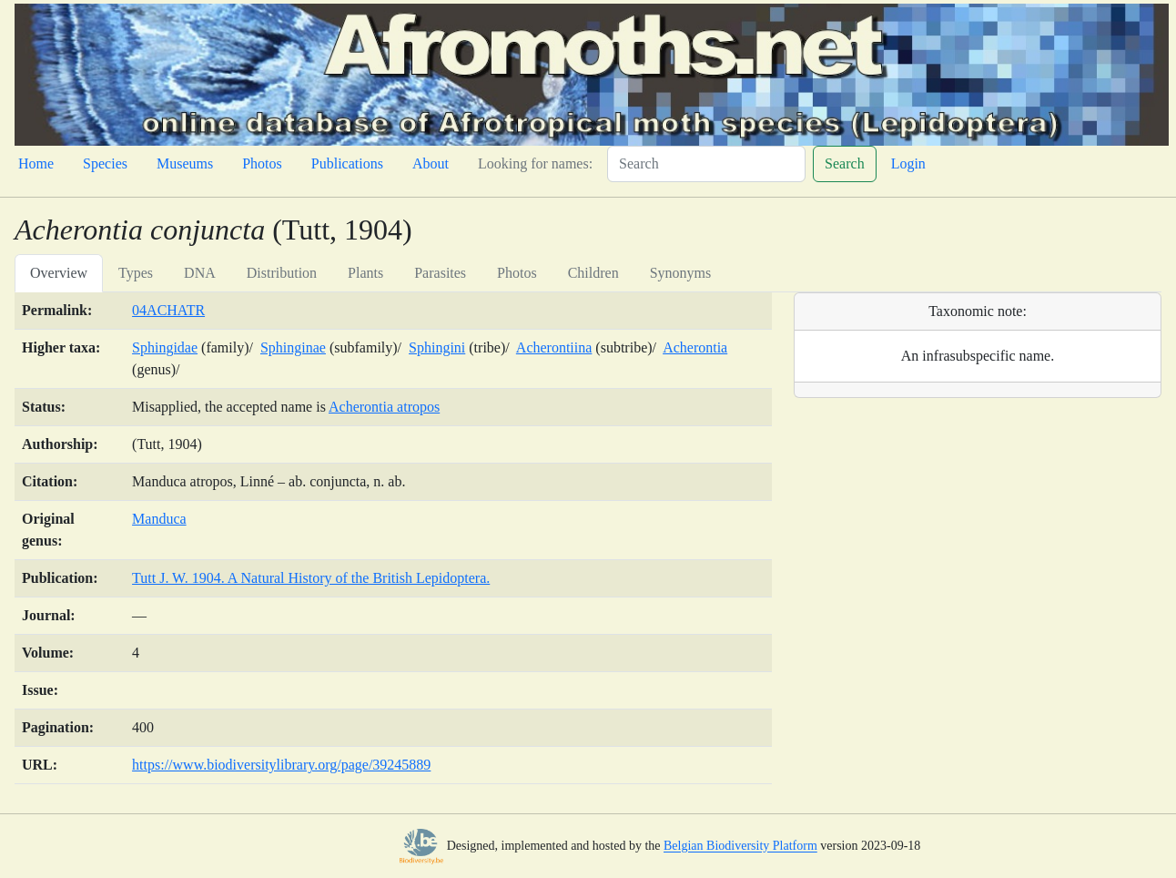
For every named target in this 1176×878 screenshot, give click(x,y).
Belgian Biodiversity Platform (740, 846)
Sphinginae (293, 347)
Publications (347, 163)
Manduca (159, 518)
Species (105, 163)
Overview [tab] (58, 273)
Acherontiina (554, 347)
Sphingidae (165, 347)
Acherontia (695, 347)
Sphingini (437, 347)
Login (908, 163)
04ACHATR (168, 310)
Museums (185, 163)
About (430, 163)
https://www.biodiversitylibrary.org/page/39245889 (281, 764)
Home (36, 163)
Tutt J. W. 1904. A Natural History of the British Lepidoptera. (311, 578)
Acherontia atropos (384, 406)
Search (845, 163)
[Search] (706, 164)
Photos (262, 163)
